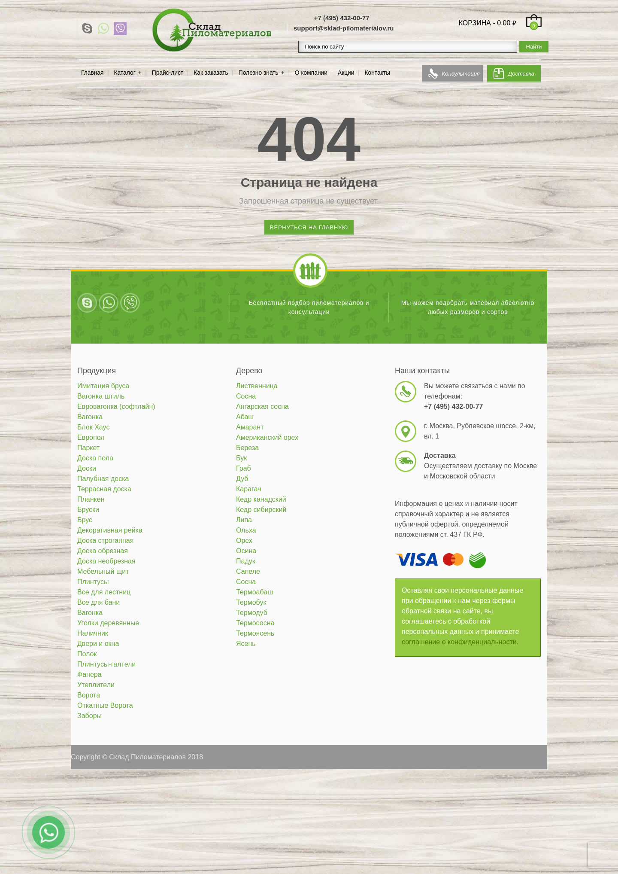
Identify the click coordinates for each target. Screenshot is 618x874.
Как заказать (211, 73)
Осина (246, 550)
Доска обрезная (102, 550)
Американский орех (267, 437)
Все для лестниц (103, 592)
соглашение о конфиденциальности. (460, 642)
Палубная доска (103, 478)
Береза (247, 447)
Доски (86, 468)
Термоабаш (254, 592)
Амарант (250, 427)
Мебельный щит (103, 571)
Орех (244, 540)
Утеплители (96, 684)
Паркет (88, 447)
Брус (84, 520)
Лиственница (257, 386)
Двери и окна (98, 643)
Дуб (242, 478)
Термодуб (251, 612)
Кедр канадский (261, 499)
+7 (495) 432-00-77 (342, 17)
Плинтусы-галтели (106, 664)
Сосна (246, 396)
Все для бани (98, 602)
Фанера (89, 674)
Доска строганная (105, 540)
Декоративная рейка (109, 530)
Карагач (248, 489)
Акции (346, 73)
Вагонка (90, 416)
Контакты (378, 73)
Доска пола (95, 458)
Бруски (88, 509)
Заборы (89, 715)
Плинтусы (93, 581)
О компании (311, 73)
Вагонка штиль (100, 396)
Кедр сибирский (261, 509)
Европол (91, 437)
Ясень (246, 643)
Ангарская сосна (262, 406)
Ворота (88, 695)
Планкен (90, 499)
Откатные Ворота (105, 705)
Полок (87, 654)
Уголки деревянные (108, 623)
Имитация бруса (103, 386)
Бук (241, 458)
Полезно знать (259, 73)
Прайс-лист (167, 73)
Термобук (251, 602)
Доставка (521, 73)
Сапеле (248, 571)
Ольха (246, 530)
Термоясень (255, 633)
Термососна (255, 623)
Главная (92, 73)
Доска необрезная (106, 561)
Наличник (92, 633)
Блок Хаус (93, 427)
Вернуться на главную (309, 227)
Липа (244, 520)
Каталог (125, 73)
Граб (243, 468)
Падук (245, 561)
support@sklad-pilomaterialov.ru (344, 28)
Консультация (461, 73)
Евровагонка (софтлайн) (116, 406)
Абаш (245, 416)
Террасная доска (104, 489)
